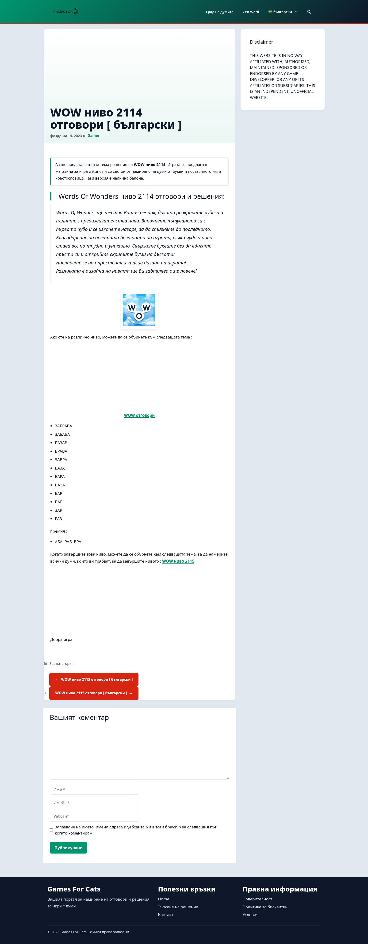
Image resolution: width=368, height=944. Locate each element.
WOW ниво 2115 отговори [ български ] (91, 693)
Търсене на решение (178, 907)
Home (163, 899)
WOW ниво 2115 (178, 561)
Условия (251, 914)
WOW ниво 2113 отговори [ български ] (97, 679)
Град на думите (220, 11)
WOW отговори (139, 415)
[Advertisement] (139, 71)
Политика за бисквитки (265, 907)
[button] (309, 12)
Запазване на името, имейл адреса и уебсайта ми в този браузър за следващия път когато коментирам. (136, 830)
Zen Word (251, 11)
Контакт (165, 914)
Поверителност (257, 899)
